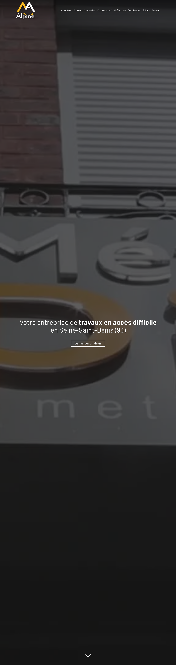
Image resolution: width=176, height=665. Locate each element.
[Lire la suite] (88, 655)
